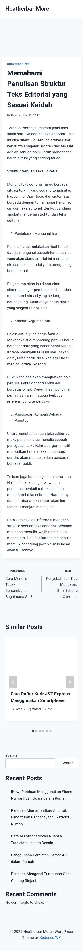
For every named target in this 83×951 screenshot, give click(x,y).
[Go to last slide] (13, 682)
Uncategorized (18, 64)
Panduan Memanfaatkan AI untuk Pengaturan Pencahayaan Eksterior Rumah (40, 817)
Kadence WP (50, 937)
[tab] (33, 731)
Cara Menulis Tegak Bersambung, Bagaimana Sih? (21, 583)
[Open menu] (73, 8)
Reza (14, 115)
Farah (18, 709)
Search (11, 755)
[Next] (70, 682)
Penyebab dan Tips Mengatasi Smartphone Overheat (61, 583)
